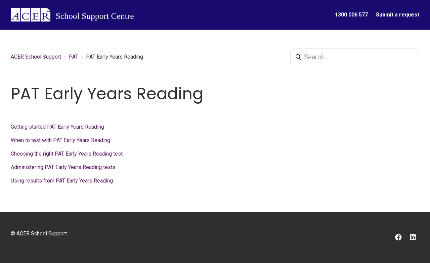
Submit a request (397, 14)
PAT (73, 57)
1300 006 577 (351, 14)
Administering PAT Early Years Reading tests (63, 167)
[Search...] (354, 56)
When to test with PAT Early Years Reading (60, 140)
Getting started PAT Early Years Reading (57, 127)
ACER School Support (36, 57)
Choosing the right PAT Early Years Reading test (67, 154)
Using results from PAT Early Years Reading (62, 180)
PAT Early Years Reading (114, 57)
